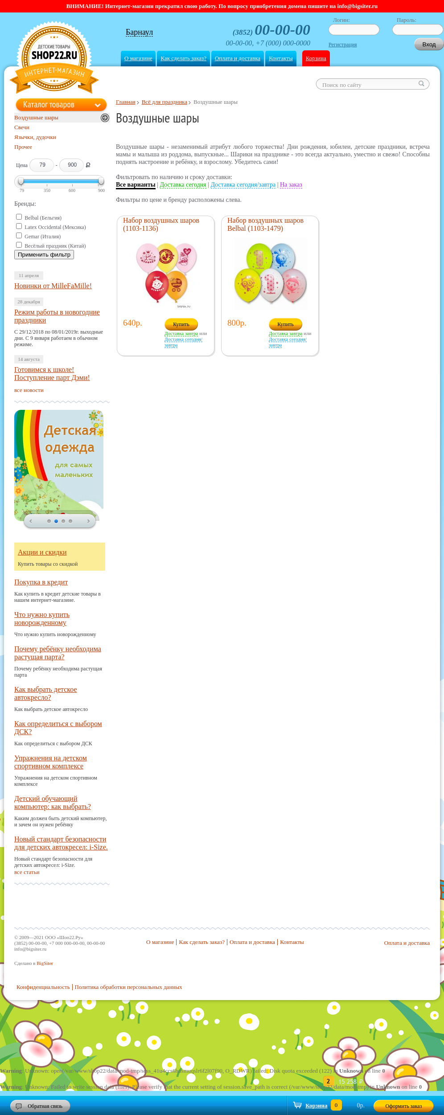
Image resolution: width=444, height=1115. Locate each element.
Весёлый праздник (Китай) (55, 246)
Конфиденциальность (43, 987)
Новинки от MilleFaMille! (53, 286)
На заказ (291, 184)
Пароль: (406, 19)
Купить (181, 324)
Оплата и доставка (237, 58)
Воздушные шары (36, 117)
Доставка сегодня (183, 184)
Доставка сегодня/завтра (243, 184)
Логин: (341, 19)
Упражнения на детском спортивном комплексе (50, 762)
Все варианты (136, 184)
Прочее (23, 146)
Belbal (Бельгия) (43, 218)
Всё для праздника (164, 101)
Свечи (21, 127)
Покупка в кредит (41, 582)
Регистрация (343, 44)
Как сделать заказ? (183, 58)
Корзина (316, 58)
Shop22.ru (54, 58)
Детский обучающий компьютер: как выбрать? (52, 802)
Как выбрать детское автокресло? (45, 693)
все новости (29, 390)
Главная (126, 101)
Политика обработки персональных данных (128, 987)
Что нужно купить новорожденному (42, 618)
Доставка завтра (181, 333)
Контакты (281, 58)
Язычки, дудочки (35, 137)
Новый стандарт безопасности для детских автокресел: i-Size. (61, 843)
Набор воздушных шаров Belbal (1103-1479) (265, 224)
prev (31, 521)
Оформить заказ (404, 1106)
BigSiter (45, 963)
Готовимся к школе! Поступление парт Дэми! (52, 373)
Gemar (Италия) (43, 236)
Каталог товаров (48, 104)
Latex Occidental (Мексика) (55, 227)
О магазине (138, 58)
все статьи (27, 872)
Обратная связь (45, 1106)
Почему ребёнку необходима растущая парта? (57, 653)
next (88, 521)
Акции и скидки (42, 552)
